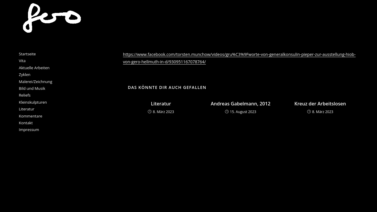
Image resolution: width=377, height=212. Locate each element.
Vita (22, 60)
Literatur (161, 103)
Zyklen (24, 74)
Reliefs (25, 95)
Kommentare (30, 116)
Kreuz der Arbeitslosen (320, 103)
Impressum (29, 129)
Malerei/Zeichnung (35, 81)
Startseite (27, 54)
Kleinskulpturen (33, 102)
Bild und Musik (32, 88)
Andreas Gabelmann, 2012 (240, 103)
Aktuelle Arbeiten (34, 67)
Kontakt (26, 122)
